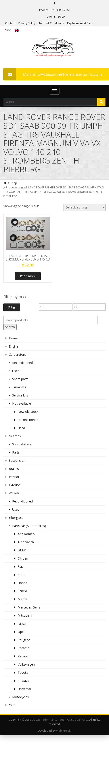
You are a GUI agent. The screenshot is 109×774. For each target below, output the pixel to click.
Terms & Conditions (51, 23)
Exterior (14, 485)
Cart (12, 705)
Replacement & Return (81, 23)
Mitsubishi (25, 615)
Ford (21, 575)
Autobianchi (26, 542)
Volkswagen (26, 664)
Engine (13, 346)
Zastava (23, 681)
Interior (14, 477)
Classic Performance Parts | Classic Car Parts (60, 720)
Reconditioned (22, 363)
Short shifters (21, 444)
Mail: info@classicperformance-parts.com (52, 74)
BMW (22, 550)
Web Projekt (63, 731)
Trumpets (19, 387)
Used (15, 371)
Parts (16, 452)
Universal (24, 689)
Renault (23, 656)
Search (10, 327)
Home (13, 338)
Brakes (14, 469)
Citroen (23, 558)
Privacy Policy (26, 23)
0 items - (55, 17)
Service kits (20, 395)
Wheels (14, 493)
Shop (8, 30)
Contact (10, 23)
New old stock (28, 411)
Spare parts (20, 379)
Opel (21, 632)
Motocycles (20, 697)
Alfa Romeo (26, 534)
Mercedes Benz (29, 607)
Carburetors (17, 354)
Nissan (22, 623)
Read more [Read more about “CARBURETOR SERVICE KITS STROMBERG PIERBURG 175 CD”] (28, 276)
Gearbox (15, 436)
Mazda (22, 599)
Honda (22, 583)
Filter (11, 307)
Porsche (23, 648)
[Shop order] (84, 207)
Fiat (20, 566)
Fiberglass (16, 517)
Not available (21, 403)
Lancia (22, 591)
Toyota (23, 672)
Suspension (17, 460)
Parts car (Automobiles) (29, 526)
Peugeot (24, 640)
